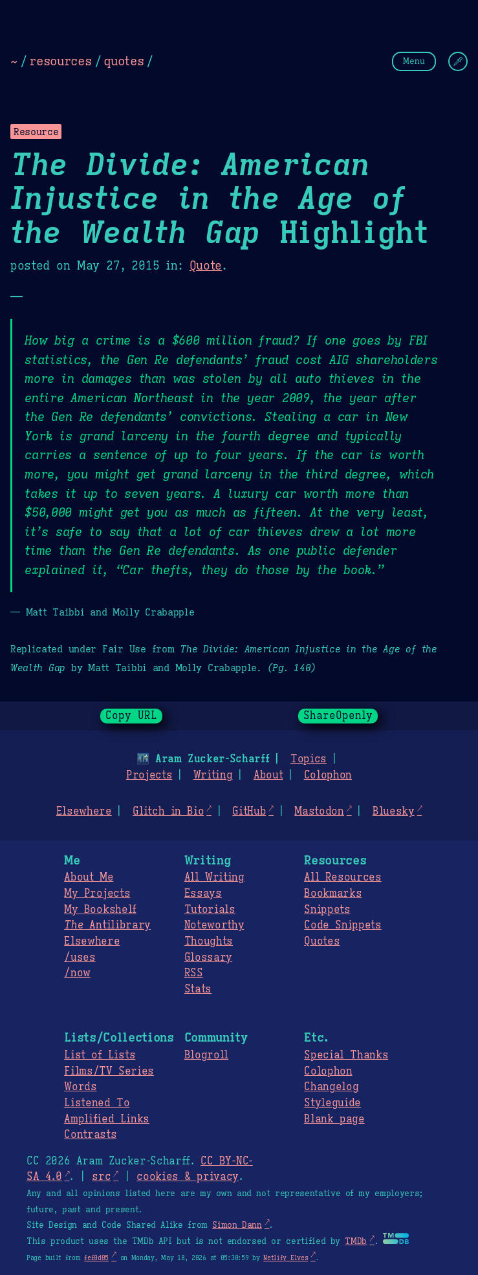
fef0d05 (96, 1258)
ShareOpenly (338, 715)
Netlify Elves (285, 1258)
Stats (198, 989)
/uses (79, 957)
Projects (149, 775)
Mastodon (318, 811)
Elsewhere (84, 811)
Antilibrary (107, 925)
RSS (193, 973)
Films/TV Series (109, 1071)
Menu (414, 61)
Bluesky (394, 811)
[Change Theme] (458, 61)
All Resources (342, 877)
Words (80, 1086)
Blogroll (206, 1055)
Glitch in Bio (168, 811)
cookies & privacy (187, 1176)
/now (77, 973)
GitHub (249, 811)
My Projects (97, 893)
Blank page (334, 1119)
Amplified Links (106, 1119)
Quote (206, 266)
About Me (88, 877)
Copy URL (131, 715)
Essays (203, 893)
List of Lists (99, 1055)
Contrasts (90, 1134)
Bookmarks (333, 893)
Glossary (208, 957)
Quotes (322, 941)
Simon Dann (236, 1225)
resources (60, 61)
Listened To (96, 1103)
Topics (308, 759)
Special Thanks (346, 1055)
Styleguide (332, 1103)
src (101, 1176)
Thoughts (208, 941)
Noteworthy (214, 925)
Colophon (328, 775)
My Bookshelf (100, 909)
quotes (123, 61)
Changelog (331, 1086)
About (268, 775)
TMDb (356, 1241)
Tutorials (209, 909)
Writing (213, 775)
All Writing (214, 877)
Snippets (327, 909)
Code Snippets (342, 925)
